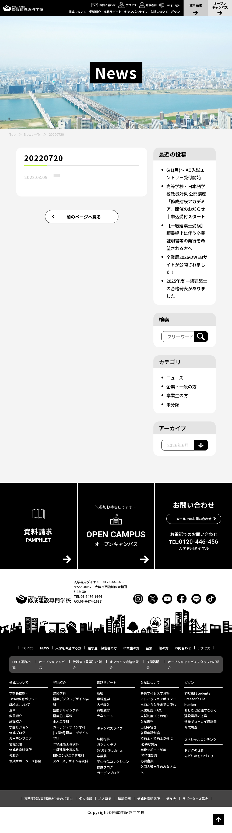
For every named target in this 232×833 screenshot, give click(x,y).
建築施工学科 (62, 730)
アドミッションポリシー (158, 714)
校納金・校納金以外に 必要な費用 (156, 756)
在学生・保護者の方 (102, 663)
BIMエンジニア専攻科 (68, 770)
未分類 (173, 419)
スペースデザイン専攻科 (70, 776)
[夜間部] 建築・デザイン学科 (71, 750)
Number (190, 719)
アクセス (204, 663)
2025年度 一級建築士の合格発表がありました (186, 303)
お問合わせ (183, 663)
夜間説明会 (152, 679)
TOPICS (28, 663)
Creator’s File (194, 714)
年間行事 (103, 754)
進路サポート (112, 11)
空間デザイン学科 (66, 725)
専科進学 (103, 714)
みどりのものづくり (198, 770)
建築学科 (59, 708)
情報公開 (15, 759)
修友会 (14, 770)
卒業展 (102, 770)
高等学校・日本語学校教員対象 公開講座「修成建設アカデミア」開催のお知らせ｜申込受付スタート (186, 212)
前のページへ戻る (83, 216)
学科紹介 (95, 11)
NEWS (44, 663)
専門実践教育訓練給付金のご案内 (48, 813)
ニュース (175, 392)
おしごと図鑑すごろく (200, 725)
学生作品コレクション (113, 776)
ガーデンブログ (20, 753)
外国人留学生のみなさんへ (158, 784)
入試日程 (146, 736)
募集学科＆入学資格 (155, 708)
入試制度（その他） (155, 730)
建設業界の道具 (195, 730)
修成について (77, 11)
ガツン (175, 11)
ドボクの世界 (194, 765)
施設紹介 (15, 736)
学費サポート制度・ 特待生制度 (155, 767)
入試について (159, 11)
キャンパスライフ (136, 11)
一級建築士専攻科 (66, 764)
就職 (100, 708)
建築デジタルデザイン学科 (71, 717)
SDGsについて (19, 719)
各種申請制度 (150, 747)
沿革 (12, 725)
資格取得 (103, 725)
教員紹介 (15, 730)
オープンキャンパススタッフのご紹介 (193, 679)
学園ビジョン (19, 742)
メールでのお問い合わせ (194, 533)
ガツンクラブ (106, 759)
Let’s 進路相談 (21, 679)
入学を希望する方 (68, 663)
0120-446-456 (193, 557)
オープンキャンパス (52, 679)
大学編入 (103, 719)
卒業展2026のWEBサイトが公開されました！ (186, 279)
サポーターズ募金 (195, 813)
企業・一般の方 (183, 401)
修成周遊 (190, 742)
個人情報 (85, 813)
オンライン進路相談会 (124, 679)
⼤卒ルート (105, 730)
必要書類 (146, 776)
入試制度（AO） (152, 725)
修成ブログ (17, 747)
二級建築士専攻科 (66, 759)
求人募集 (105, 813)
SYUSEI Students (110, 765)
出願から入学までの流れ (158, 719)
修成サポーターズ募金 (25, 776)
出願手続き (148, 742)
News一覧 (32, 134)
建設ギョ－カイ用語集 (200, 736)
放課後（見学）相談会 (87, 679)
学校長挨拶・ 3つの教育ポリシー (23, 711)
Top (12, 134)
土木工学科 (61, 736)
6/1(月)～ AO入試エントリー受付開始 (185, 177)
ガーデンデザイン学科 (69, 742)
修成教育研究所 (20, 764)
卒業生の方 (178, 410)
